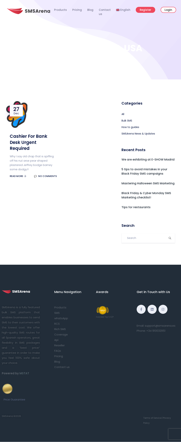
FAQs (57, 351)
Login (168, 10)
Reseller (59, 345)
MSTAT (24, 373)
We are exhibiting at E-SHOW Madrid (148, 159)
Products (60, 10)
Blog (90, 10)
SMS (57, 313)
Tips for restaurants (136, 207)
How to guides (130, 127)
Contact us (105, 12)
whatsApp (61, 318)
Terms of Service (152, 417)
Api (56, 340)
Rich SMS (60, 329)
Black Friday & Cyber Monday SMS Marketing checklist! (146, 195)
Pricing (77, 10)
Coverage (61, 334)
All (123, 114)
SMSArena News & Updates (138, 133)
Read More (18, 176)
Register (145, 10)
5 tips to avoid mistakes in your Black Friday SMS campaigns (144, 171)
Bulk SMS (127, 120)
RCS (57, 324)
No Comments (45, 176)
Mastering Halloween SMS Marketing (148, 183)
